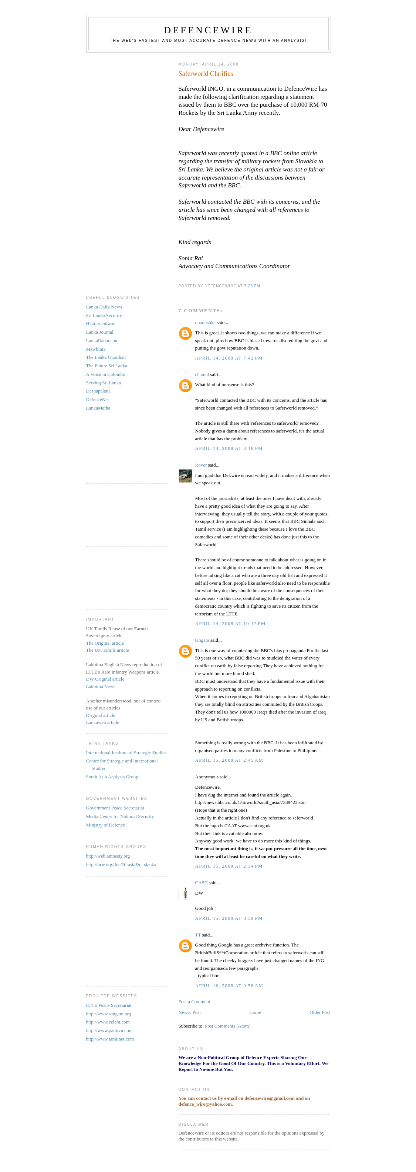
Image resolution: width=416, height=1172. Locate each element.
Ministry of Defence (105, 825)
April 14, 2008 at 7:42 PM (229, 358)
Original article (100, 715)
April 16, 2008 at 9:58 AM (229, 985)
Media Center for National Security (120, 816)
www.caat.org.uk (254, 825)
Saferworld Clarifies (206, 73)
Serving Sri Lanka (103, 382)
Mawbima (96, 349)
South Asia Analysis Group (112, 776)
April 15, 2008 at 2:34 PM (229, 866)
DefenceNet (97, 399)
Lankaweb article (102, 722)
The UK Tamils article (107, 650)
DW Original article (105, 679)
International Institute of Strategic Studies (126, 752)
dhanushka (205, 322)
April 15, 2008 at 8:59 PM (229, 918)
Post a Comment (194, 1001)
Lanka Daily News (104, 307)
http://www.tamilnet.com (110, 1039)
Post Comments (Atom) (228, 1026)
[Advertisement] (115, 167)
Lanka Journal (100, 332)
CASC (201, 882)
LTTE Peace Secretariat (109, 1005)
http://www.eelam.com (108, 1022)
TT (198, 935)
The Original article (105, 643)
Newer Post (190, 1012)
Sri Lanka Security (104, 315)
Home (255, 1012)
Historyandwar (100, 323)
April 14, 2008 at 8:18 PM (229, 448)
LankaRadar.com (102, 340)
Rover (201, 465)
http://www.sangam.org (108, 1013)
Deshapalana (98, 391)
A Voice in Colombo (105, 374)
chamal (202, 374)
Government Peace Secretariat (115, 808)
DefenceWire (208, 30)
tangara (202, 640)
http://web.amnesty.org (108, 856)
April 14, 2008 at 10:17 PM (230, 623)
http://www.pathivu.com (109, 1030)
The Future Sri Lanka (107, 365)
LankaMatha (98, 408)
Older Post (320, 1012)
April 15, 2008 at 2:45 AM (229, 760)
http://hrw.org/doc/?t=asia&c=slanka (121, 864)
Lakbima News (100, 686)
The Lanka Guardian (106, 357)
